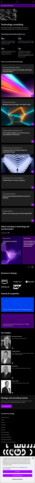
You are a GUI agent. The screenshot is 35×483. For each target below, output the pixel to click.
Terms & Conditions (5, 434)
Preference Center (5, 417)
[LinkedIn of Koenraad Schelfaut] (12, 348)
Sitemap (3, 429)
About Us (3, 422)
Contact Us (3, 424)
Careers (2, 419)
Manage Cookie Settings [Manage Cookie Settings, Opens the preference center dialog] (17, 479)
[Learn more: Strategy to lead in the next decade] (17, 215)
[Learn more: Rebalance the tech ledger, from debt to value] (17, 112)
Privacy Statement (5, 432)
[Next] (32, 267)
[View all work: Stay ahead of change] (5, 232)
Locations (3, 427)
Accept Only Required (17, 475)
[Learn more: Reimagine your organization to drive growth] (17, 158)
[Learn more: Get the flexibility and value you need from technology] (17, 80)
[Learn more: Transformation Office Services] (17, 182)
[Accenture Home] (17, 1)
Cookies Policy (22, 467)
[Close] (32, 458)
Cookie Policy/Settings (6, 437)
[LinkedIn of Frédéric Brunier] (12, 363)
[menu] (1, 1)
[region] (17, 469)
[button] (6, 406)
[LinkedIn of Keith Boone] (12, 378)
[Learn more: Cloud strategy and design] (17, 198)
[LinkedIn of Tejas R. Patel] (12, 392)
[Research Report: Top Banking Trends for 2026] (11, 250)
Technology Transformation (7, 5)
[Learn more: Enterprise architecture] (17, 135)
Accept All (17, 471)
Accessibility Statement (6, 439)
